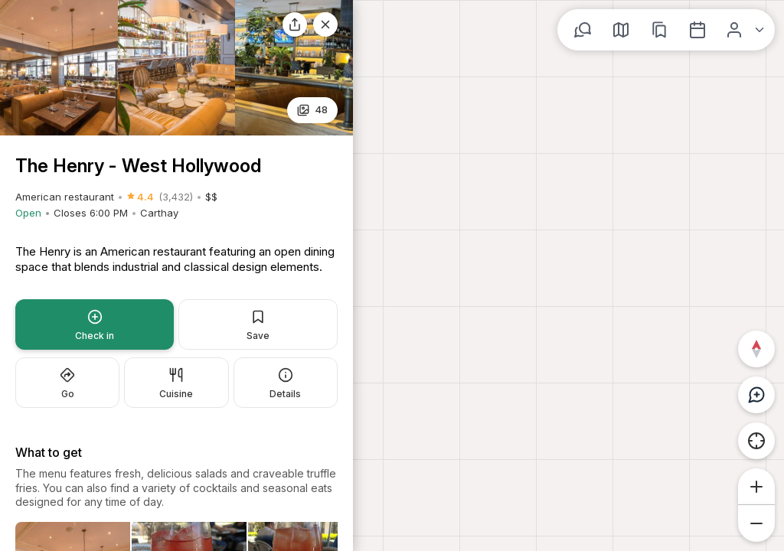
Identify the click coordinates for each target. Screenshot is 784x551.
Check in (94, 325)
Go (67, 383)
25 (313, 109)
